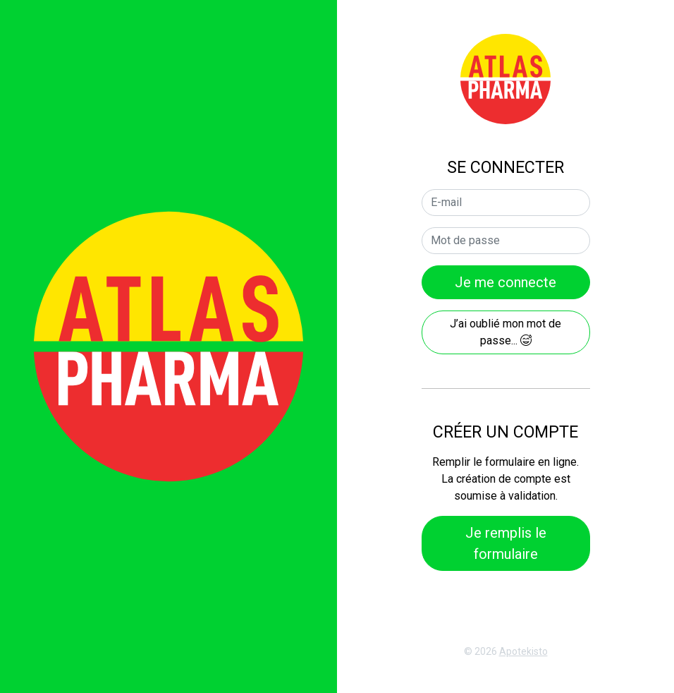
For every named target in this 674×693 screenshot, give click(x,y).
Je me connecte (505, 282)
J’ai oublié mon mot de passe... (505, 332)
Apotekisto (523, 651)
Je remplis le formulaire (505, 543)
